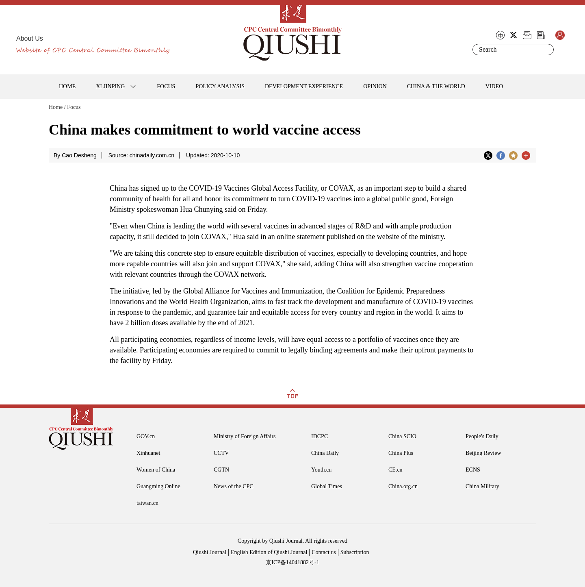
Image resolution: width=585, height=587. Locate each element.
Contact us (324, 552)
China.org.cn (403, 486)
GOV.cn (145, 436)
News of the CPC (234, 486)
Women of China (155, 470)
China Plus (400, 453)
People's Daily (482, 436)
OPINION (375, 86)
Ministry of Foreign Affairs (245, 436)
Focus (73, 107)
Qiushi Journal (209, 552)
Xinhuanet (148, 453)
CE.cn (395, 470)
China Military (482, 486)
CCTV (221, 453)
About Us (29, 38)
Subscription (354, 552)
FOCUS (166, 86)
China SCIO (402, 436)
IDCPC (319, 436)
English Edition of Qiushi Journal (269, 552)
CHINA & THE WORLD (436, 86)
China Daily (325, 453)
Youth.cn (321, 470)
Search (546, 49)
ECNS (473, 470)
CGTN (221, 470)
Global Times (326, 486)
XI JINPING (110, 86)
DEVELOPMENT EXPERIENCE (304, 86)
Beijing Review (483, 453)
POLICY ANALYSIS (220, 86)
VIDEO (494, 86)
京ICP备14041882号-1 (292, 562)
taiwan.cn (147, 503)
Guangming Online (158, 486)
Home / (57, 107)
